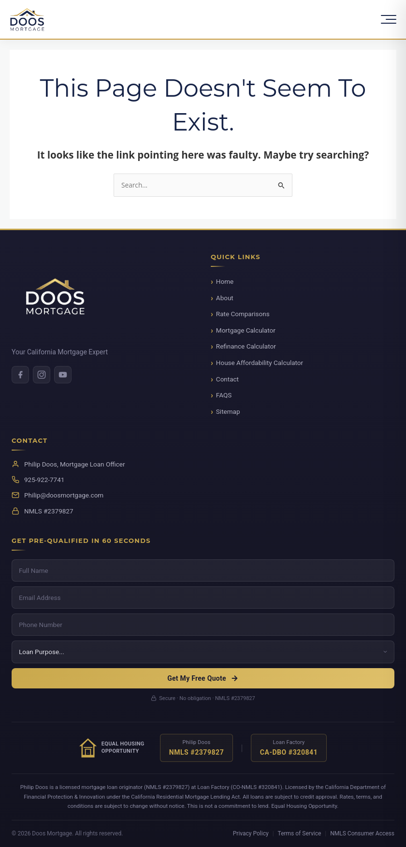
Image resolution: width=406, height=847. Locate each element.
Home (224, 281)
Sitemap (228, 411)
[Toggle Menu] (388, 19)
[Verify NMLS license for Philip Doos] (196, 748)
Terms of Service (299, 833)
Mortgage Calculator (246, 330)
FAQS (224, 395)
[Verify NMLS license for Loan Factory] (289, 748)
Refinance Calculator (246, 346)
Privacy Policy (251, 833)
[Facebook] (20, 374)
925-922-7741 (44, 479)
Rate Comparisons (243, 314)
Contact (227, 379)
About (224, 298)
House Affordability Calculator (259, 362)
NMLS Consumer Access (362, 833)
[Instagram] (41, 374)
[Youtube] (63, 374)
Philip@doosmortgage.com (63, 495)
